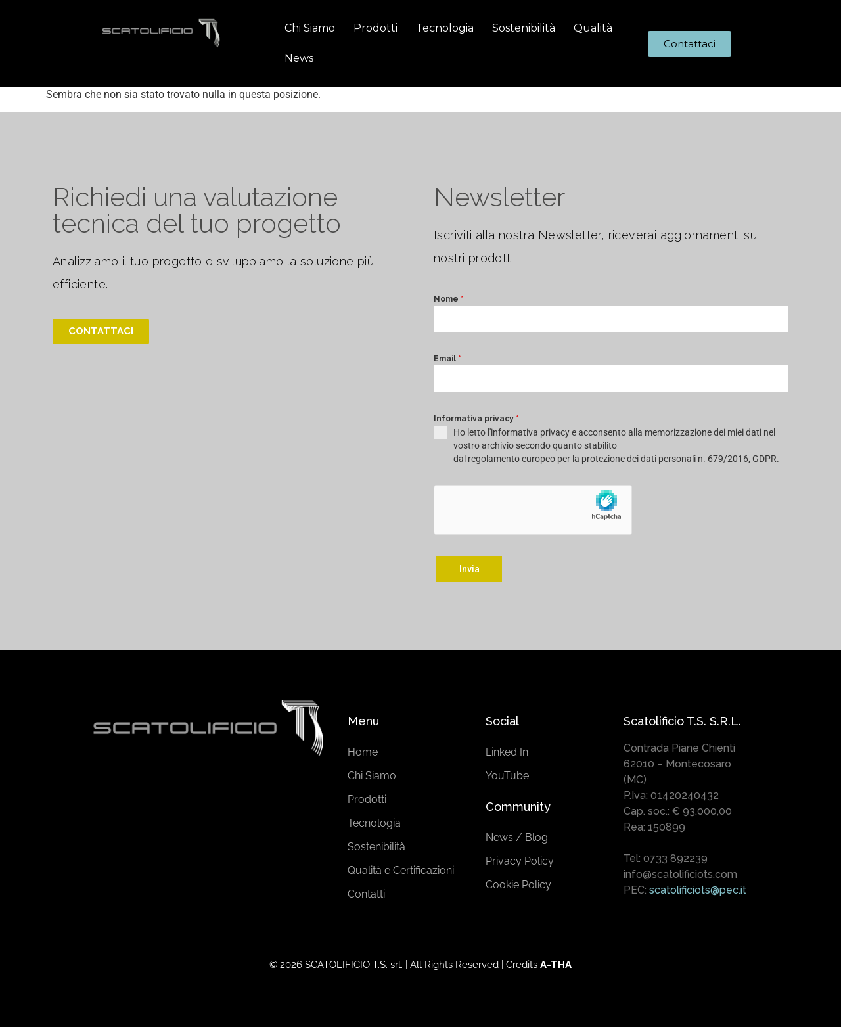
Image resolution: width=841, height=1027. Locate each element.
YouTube (507, 773)
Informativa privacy (476, 418)
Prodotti (375, 28)
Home (363, 750)
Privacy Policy (520, 859)
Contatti (366, 892)
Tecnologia (445, 28)
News (298, 58)
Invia (469, 569)
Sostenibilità (523, 28)
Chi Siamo (309, 28)
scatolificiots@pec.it (697, 888)
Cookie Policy (518, 883)
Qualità (593, 28)
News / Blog (517, 835)
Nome (449, 299)
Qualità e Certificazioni (401, 868)
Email (447, 358)
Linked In (507, 750)
